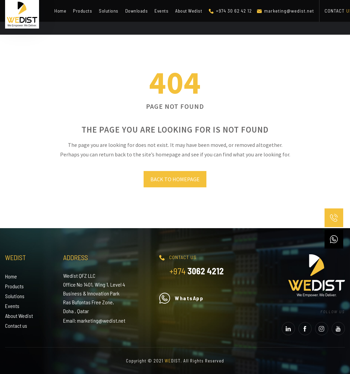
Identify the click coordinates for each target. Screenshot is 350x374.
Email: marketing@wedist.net (94, 320)
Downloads (136, 11)
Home (60, 11)
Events (161, 11)
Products (82, 11)
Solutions (108, 11)
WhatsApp (181, 298)
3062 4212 (196, 271)
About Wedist (188, 11)
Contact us (16, 325)
